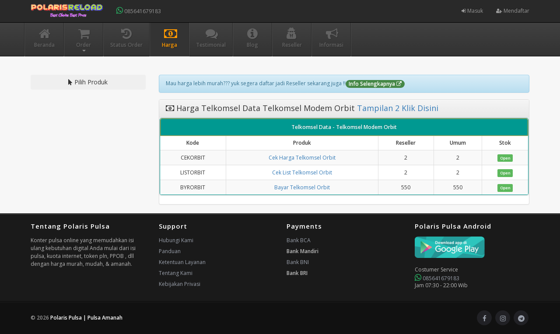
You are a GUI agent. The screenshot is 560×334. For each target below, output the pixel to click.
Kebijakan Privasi (179, 284)
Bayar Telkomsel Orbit (302, 187)
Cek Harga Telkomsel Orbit (302, 157)
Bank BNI (298, 262)
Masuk (472, 10)
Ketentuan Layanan (182, 262)
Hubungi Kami (176, 240)
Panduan (170, 251)
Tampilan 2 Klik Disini (396, 108)
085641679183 (138, 11)
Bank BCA (299, 240)
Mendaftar (512, 10)
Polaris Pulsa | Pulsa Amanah (86, 317)
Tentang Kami (175, 273)
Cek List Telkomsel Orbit (302, 172)
